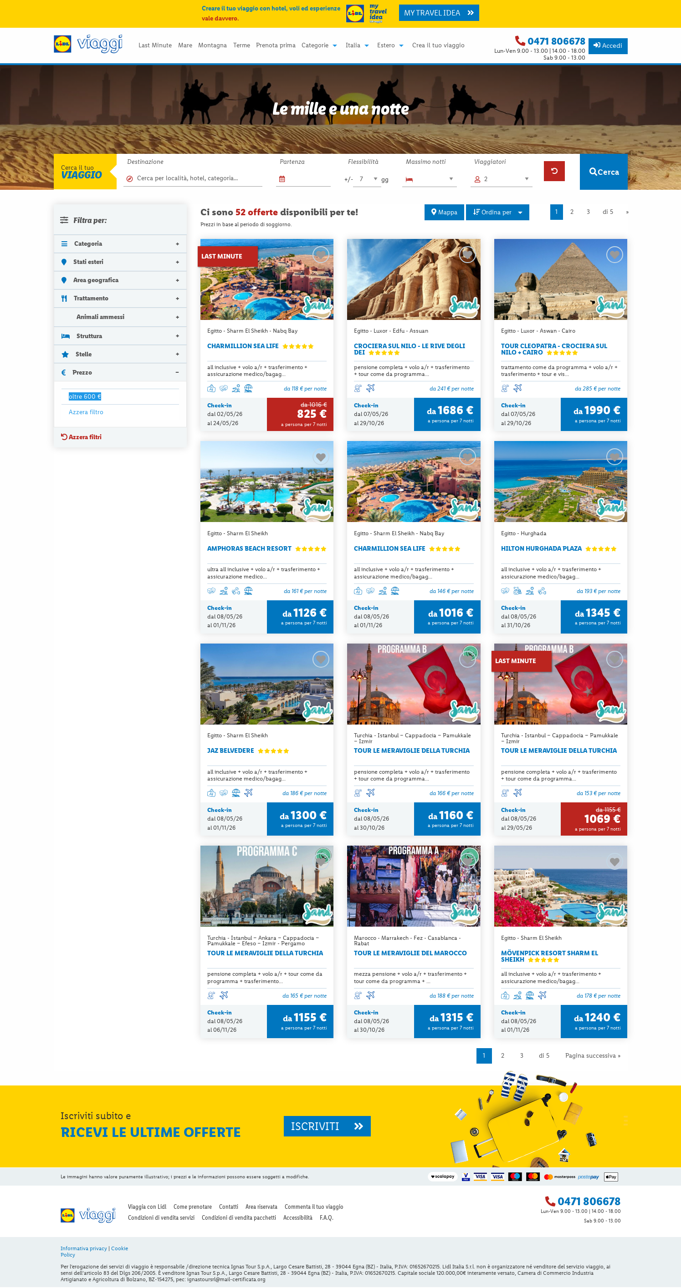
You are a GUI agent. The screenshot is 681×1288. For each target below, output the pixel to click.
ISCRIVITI (327, 1127)
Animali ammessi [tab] (93, 317)
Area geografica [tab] (90, 280)
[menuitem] (155, 45)
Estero (386, 45)
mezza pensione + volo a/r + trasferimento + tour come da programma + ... (410, 978)
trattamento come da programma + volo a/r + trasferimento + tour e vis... (559, 370)
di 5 (608, 212)
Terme (241, 45)
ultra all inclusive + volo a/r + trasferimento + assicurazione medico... (263, 573)
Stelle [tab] (76, 354)
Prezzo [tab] (76, 372)
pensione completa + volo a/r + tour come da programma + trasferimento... (265, 978)
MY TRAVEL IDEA (439, 12)
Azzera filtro (86, 412)
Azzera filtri (81, 437)
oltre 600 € (85, 396)
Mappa (444, 212)
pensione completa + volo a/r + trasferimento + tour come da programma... (412, 370)
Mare (185, 45)
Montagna (212, 45)
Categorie (315, 45)
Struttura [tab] (81, 336)
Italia (353, 45)
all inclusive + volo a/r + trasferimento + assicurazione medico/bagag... (257, 370)
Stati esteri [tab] (82, 262)
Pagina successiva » (592, 1056)
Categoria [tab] (81, 243)
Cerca (604, 172)
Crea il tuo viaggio (438, 45)
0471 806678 (556, 41)
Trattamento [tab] (85, 298)
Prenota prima (276, 45)
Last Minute (155, 45)
